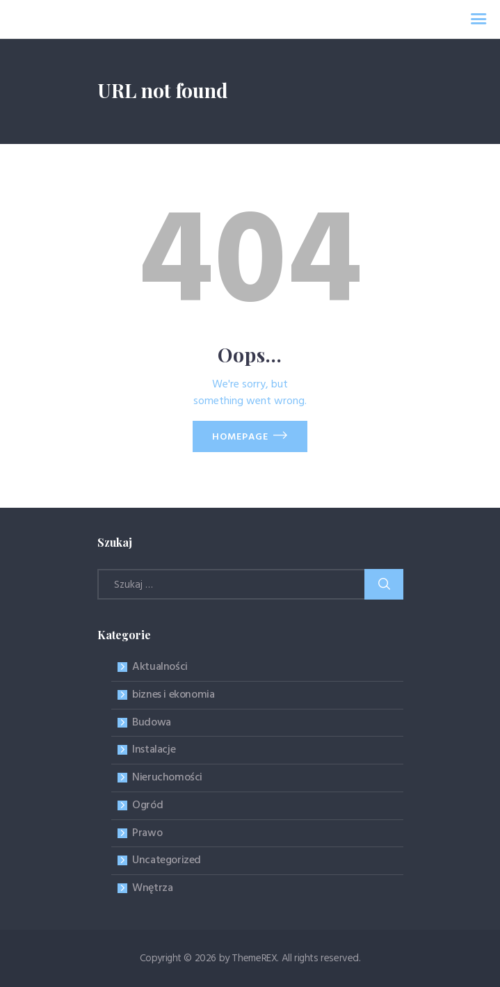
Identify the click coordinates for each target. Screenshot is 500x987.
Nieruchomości (167, 778)
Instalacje (153, 750)
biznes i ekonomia (173, 695)
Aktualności (160, 667)
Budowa (151, 723)
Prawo (147, 833)
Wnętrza (152, 888)
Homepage (240, 437)
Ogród (147, 805)
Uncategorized (166, 860)
